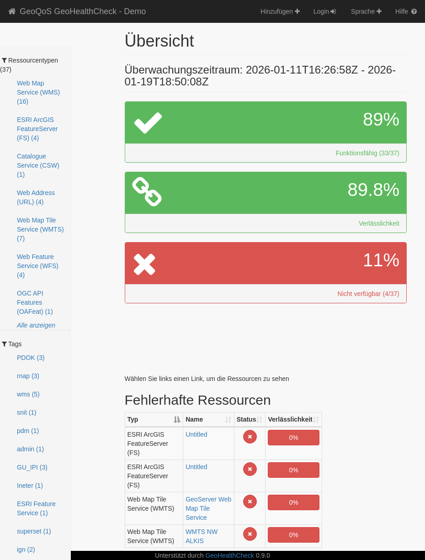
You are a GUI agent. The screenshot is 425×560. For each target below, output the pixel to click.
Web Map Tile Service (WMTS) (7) (40, 229)
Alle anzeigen (36, 325)
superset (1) (34, 531)
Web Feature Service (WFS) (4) (37, 266)
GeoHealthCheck (229, 555)
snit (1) (27, 412)
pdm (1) (28, 430)
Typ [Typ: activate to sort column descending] (133, 419)
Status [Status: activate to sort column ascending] (246, 419)
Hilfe (406, 11)
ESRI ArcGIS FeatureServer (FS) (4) (37, 129)
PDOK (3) (31, 357)
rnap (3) (28, 376)
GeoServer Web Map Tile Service (208, 508)
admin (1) (30, 449)
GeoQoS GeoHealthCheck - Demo (76, 11)
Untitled (196, 434)
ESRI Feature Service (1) (36, 508)
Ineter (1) (30, 485)
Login (325, 11)
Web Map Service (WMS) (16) (38, 92)
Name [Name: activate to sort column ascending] (194, 419)
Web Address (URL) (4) (36, 197)
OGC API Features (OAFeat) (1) (35, 302)
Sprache (366, 11)
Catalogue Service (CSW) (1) (38, 165)
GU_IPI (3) (32, 467)
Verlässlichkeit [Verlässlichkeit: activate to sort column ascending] (290, 419)
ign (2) (26, 549)
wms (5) (28, 394)
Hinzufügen (280, 11)
